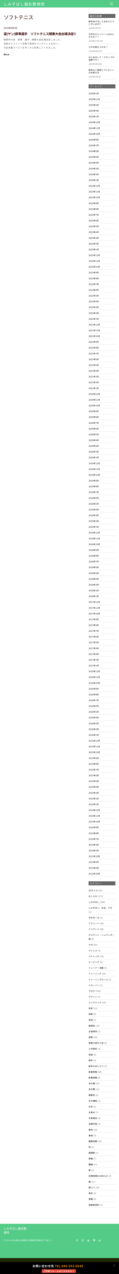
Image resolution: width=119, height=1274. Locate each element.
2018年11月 (94, 538)
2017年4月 (94, 648)
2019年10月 (94, 474)
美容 (91, 1135)
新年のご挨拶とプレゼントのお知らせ (101, 71)
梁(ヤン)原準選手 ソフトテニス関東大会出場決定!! (40, 33)
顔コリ (92, 1187)
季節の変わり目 (96, 1042)
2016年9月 (94, 688)
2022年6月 (94, 289)
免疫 (91, 1019)
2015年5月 (94, 781)
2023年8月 (94, 208)
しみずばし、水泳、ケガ (100, 907)
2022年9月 (94, 272)
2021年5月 (94, 364)
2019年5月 (94, 503)
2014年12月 (94, 809)
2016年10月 (94, 682)
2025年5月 (94, 104)
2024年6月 (94, 151)
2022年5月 (94, 295)
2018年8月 (94, 555)
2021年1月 (94, 388)
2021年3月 (94, 376)
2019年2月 (94, 520)
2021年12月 (94, 324)
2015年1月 (94, 804)
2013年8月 (94, 867)
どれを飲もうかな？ (98, 47)
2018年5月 (94, 573)
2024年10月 (94, 133)
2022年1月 (94, 318)
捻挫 (91, 1054)
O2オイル (93, 890)
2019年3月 (94, 515)
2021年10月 (94, 336)
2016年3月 (94, 723)
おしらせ (93, 896)
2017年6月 (94, 636)
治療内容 (93, 1123)
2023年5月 (94, 226)
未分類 (92, 1083)
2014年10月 (94, 821)
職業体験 (93, 1141)
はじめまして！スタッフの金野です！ (101, 58)
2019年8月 (94, 486)
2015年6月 (94, 775)
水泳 (91, 1106)
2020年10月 (94, 405)
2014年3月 (94, 844)
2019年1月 (94, 526)
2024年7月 (94, 145)
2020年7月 (94, 422)
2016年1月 (94, 734)
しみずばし (94, 901)
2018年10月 (94, 544)
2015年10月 (94, 752)
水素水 (92, 1112)
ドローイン (94, 985)
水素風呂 (93, 1118)
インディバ (94, 929)
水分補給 (93, 1100)
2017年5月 (94, 642)
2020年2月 (94, 451)
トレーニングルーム (98, 979)
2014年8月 (94, 833)
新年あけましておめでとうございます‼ (101, 22)
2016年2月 (94, 729)
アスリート (94, 923)
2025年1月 (94, 116)
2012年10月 (94, 873)
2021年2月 (94, 382)
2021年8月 (94, 347)
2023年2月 (94, 243)
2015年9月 (94, 758)
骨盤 (91, 1198)
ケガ (91, 944)
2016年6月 (94, 705)
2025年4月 (94, 110)
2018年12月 (94, 532)
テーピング (94, 961)
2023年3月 (94, 237)
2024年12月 (94, 122)
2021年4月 (94, 370)
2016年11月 (94, 677)
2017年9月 (94, 619)
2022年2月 (94, 313)
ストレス (93, 950)
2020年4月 (94, 440)
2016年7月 (94, 700)
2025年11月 (94, 99)
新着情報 (93, 1071)
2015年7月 (94, 769)
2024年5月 (94, 156)
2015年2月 (94, 798)
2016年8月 (94, 694)
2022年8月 (94, 278)
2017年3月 (94, 653)
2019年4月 (94, 509)
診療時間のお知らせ (98, 1175)
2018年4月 (94, 578)
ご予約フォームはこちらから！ (58, 1271)
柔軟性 (92, 1094)
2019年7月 (94, 492)
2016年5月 (94, 711)
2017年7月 (94, 630)
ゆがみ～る (94, 917)
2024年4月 (94, 162)
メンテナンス (95, 1002)
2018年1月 (94, 596)
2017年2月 (94, 659)
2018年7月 (94, 561)
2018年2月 (94, 590)
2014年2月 (94, 850)
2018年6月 (94, 567)
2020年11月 (94, 399)
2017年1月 (94, 665)
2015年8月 (94, 763)
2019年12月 (94, 463)
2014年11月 (94, 815)
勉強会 (92, 1025)
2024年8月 (94, 139)
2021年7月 (94, 353)
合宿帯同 (93, 1031)
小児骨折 (93, 1048)
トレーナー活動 (96, 967)
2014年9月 (94, 827)
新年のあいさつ (96, 1066)
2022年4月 (94, 301)
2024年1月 (94, 180)
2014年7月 (94, 838)
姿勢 (91, 1037)
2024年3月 (94, 168)
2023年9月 (94, 203)
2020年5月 (94, 434)
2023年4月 (94, 231)
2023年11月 (94, 191)
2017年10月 (94, 613)
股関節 (92, 1152)
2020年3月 (94, 445)
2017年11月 (94, 607)
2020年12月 (94, 393)
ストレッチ (94, 956)
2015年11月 (94, 746)
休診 (91, 1008)
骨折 (91, 1193)
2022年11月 (94, 260)
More (7, 54)
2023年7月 (94, 214)
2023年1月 (94, 249)
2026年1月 (94, 93)
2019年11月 (94, 469)
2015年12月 (94, 740)
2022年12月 (94, 255)
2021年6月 (94, 359)
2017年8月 (94, 625)
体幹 (91, 1013)
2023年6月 (94, 220)
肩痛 (91, 1158)
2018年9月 (94, 549)
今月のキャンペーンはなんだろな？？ (101, 35)
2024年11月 (94, 128)
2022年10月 (94, 266)
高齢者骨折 (94, 1204)
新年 (91, 1060)
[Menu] (111, 3)
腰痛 (91, 1164)
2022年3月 (94, 307)
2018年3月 (94, 584)
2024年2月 (94, 174)
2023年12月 (94, 185)
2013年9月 (94, 861)
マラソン (93, 996)
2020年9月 (94, 411)
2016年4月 (94, 717)
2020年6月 (94, 428)
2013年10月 (94, 856)
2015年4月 (94, 786)
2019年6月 (94, 497)
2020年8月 (94, 416)
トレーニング (95, 973)
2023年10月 (94, 197)
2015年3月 (94, 792)
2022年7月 (94, 284)
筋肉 (91, 1129)
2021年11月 (94, 330)
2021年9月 (94, 341)
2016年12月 (94, 671)
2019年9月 (94, 480)
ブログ (92, 990)
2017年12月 (94, 601)
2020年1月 (94, 457)
